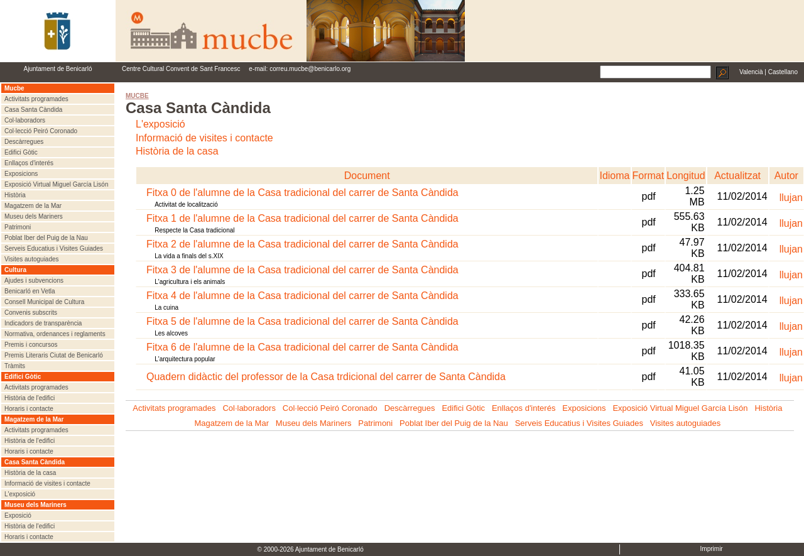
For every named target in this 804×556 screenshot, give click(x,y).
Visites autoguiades (31, 259)
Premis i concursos (30, 344)
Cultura (15, 269)
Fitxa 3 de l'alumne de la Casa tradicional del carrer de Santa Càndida (302, 269)
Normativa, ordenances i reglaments (55, 333)
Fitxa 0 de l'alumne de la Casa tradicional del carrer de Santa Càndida (302, 192)
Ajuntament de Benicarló (58, 68)
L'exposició (19, 494)
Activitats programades (36, 98)
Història (15, 195)
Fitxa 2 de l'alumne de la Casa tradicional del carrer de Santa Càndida (302, 244)
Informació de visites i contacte (47, 483)
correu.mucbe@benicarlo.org (309, 68)
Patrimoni (17, 227)
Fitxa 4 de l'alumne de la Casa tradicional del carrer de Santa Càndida (302, 295)
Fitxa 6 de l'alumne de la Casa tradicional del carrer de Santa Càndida (302, 347)
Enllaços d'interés (28, 163)
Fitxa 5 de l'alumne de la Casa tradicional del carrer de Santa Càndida (302, 321)
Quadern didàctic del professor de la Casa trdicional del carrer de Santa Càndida (326, 376)
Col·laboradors (24, 120)
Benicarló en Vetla (29, 291)
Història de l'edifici (29, 398)
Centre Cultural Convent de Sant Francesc (181, 68)
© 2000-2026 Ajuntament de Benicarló (311, 549)
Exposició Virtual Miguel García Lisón (56, 184)
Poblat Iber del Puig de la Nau (46, 237)
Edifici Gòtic (21, 152)
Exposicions (21, 173)
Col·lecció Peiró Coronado (40, 131)
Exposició (17, 515)
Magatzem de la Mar (33, 205)
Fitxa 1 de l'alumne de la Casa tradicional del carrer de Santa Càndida (302, 218)
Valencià (751, 71)
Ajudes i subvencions (33, 280)
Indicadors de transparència (43, 323)
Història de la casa (30, 472)
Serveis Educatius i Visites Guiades (53, 248)
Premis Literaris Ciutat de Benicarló (53, 355)
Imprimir (711, 548)
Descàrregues (23, 141)
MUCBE (137, 95)
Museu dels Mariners (33, 216)
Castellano (783, 71)
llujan (791, 197)
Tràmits (14, 365)
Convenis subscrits (30, 312)
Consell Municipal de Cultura (44, 301)
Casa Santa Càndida (33, 109)
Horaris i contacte (28, 408)
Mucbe (14, 88)
